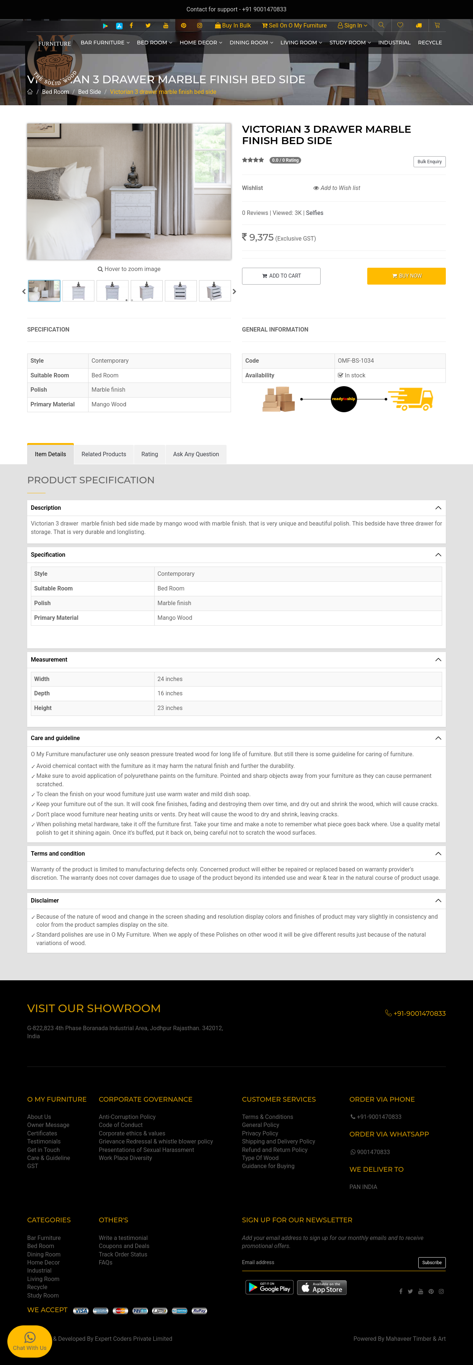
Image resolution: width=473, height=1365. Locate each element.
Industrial (394, 42)
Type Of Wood (260, 1157)
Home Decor (201, 42)
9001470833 (369, 1152)
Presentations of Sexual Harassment (146, 1149)
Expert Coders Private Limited (133, 1338)
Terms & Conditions (267, 1116)
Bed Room (154, 42)
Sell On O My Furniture (294, 25)
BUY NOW (406, 276)
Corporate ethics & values (132, 1133)
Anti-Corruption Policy (127, 1116)
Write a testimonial (123, 1237)
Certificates (42, 1133)
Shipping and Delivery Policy (278, 1141)
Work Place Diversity (125, 1157)
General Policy (260, 1124)
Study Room (350, 42)
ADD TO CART (281, 276)
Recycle (430, 42)
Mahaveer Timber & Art (416, 1338)
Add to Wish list (336, 187)
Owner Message (48, 1124)
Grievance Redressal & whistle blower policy (156, 1141)
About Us (39, 1116)
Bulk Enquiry (430, 161)
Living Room (301, 42)
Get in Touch (43, 1149)
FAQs (105, 1262)
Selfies (314, 212)
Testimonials (44, 1141)
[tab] (50, 454)
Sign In (352, 25)
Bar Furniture (105, 42)
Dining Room (251, 42)
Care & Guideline (48, 1157)
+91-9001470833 (375, 1116)
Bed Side (89, 91)
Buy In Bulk (233, 25)
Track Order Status (123, 1254)
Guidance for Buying (268, 1166)
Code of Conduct (121, 1124)
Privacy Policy (260, 1133)
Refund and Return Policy (275, 1149)
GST (32, 1166)
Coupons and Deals (124, 1246)
